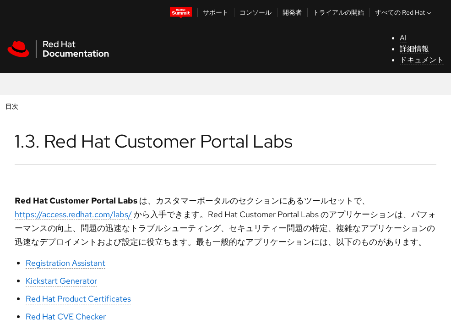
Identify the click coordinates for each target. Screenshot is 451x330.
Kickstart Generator (61, 280)
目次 (13, 106)
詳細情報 (414, 49)
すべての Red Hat (404, 12)
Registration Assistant (65, 263)
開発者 (292, 12)
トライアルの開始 (338, 12)
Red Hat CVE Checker (66, 316)
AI (403, 38)
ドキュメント (422, 60)
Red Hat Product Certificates (78, 298)
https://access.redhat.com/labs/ (73, 214)
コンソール (255, 12)
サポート (215, 12)
